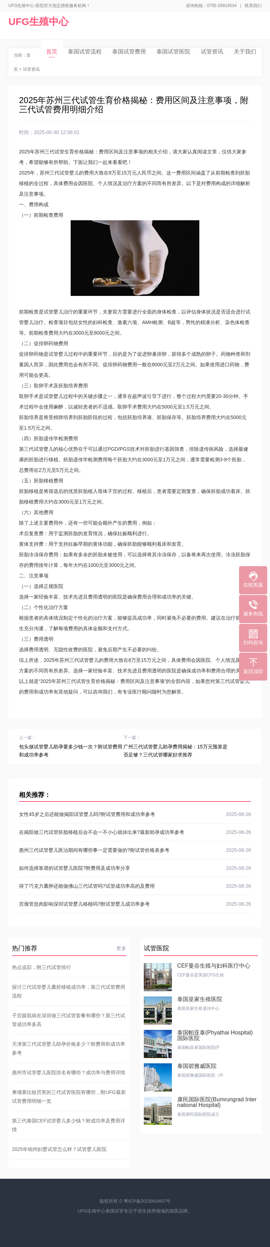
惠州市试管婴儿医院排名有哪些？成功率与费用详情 (68, 1072)
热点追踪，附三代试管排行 (41, 967)
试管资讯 (212, 52)
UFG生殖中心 (38, 21)
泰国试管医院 (173, 52)
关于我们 (245, 52)
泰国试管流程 (85, 52)
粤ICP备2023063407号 (147, 1201)
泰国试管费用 (129, 52)
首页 (51, 53)
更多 (121, 948)
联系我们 (253, 5)
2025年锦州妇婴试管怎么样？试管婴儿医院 (59, 1149)
